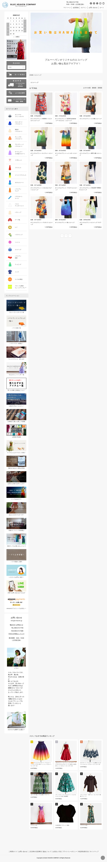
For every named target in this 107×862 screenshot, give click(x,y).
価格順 (94, 88)
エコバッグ (38, 75)
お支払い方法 (57, 851)
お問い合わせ (93, 7)
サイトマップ (94, 851)
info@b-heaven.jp (16, 620)
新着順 (100, 88)
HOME (31, 75)
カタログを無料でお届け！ (16, 721)
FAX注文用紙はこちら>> (16, 634)
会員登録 (76, 7)
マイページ (67, 7)
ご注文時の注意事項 (35, 851)
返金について (47, 851)
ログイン (84, 7)
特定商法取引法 (83, 851)
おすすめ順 (87, 88)
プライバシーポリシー (70, 851)
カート (102, 7)
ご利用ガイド (13, 851)
